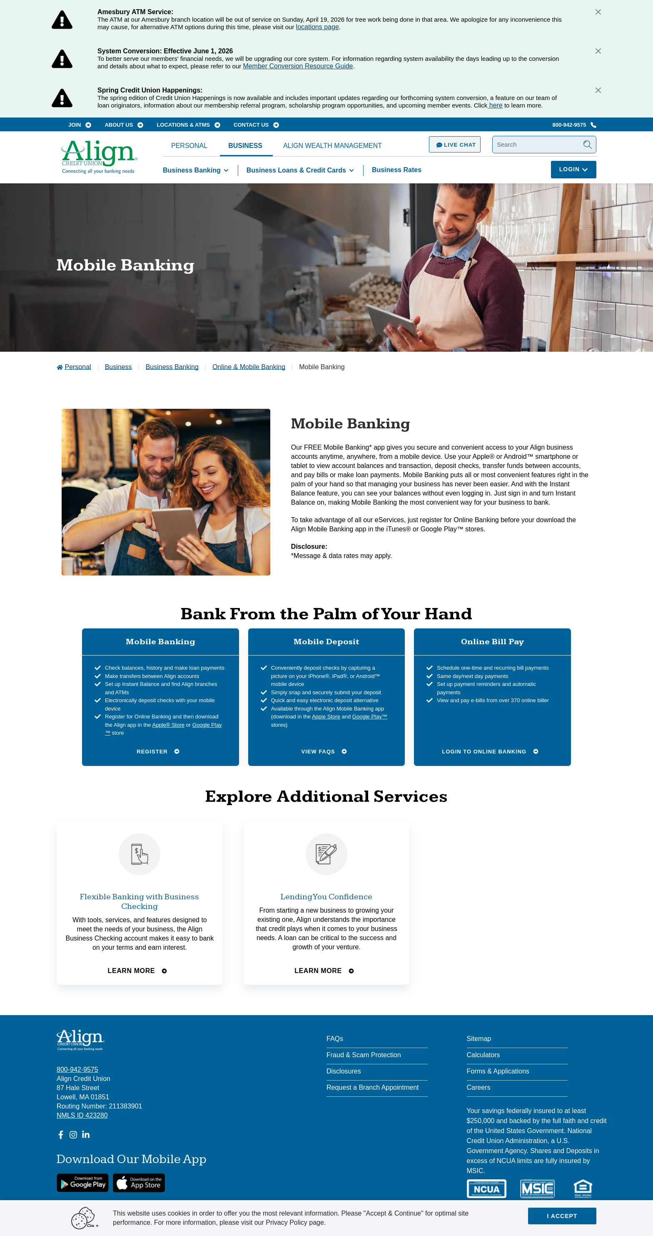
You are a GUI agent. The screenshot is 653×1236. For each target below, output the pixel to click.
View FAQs (325, 751)
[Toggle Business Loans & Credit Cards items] (351, 170)
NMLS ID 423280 (82, 1115)
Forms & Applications (498, 1071)
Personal (189, 145)
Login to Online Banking (490, 751)
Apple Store (326, 716)
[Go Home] (99, 161)
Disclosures (343, 1071)
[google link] (83, 1182)
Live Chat (455, 145)
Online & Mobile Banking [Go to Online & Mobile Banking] (248, 366)
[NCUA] (486, 1188)
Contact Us (256, 125)
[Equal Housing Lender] (583, 1188)
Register (158, 751)
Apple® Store (168, 724)
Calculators (483, 1054)
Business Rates (396, 169)
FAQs (334, 1038)
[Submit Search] (587, 144)
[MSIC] (537, 1188)
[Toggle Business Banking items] (226, 170)
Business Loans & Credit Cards (302, 170)
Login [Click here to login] (573, 169)
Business (245, 145)
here (494, 105)
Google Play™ (369, 716)
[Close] (598, 11)
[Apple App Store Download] (139, 1182)
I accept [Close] (562, 1216)
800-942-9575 (574, 125)
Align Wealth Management (332, 145)
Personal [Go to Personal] (78, 366)
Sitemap (479, 1038)
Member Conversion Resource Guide (298, 66)
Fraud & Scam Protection (363, 1054)
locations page (317, 26)
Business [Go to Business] (118, 366)
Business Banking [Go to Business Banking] (172, 366)
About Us (124, 125)
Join (79, 125)
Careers (479, 1087)
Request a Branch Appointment (372, 1087)
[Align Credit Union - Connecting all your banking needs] (81, 1040)
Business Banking (197, 170)
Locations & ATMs (188, 125)
